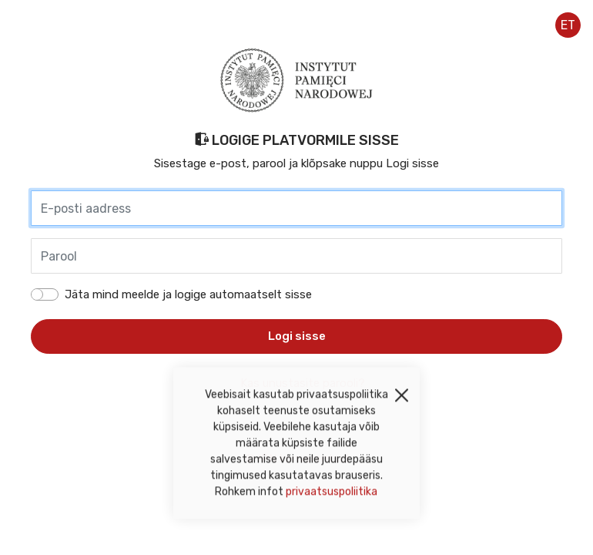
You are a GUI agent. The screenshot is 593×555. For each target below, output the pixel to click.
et (568, 25)
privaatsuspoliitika (331, 494)
